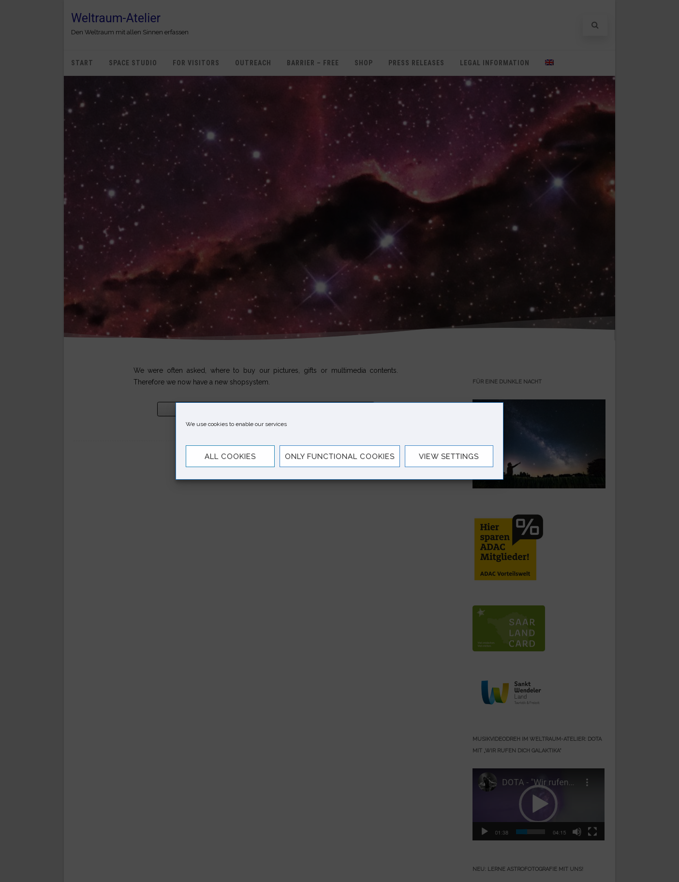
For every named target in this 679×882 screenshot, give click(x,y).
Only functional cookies (340, 456)
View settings (449, 456)
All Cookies (230, 456)
